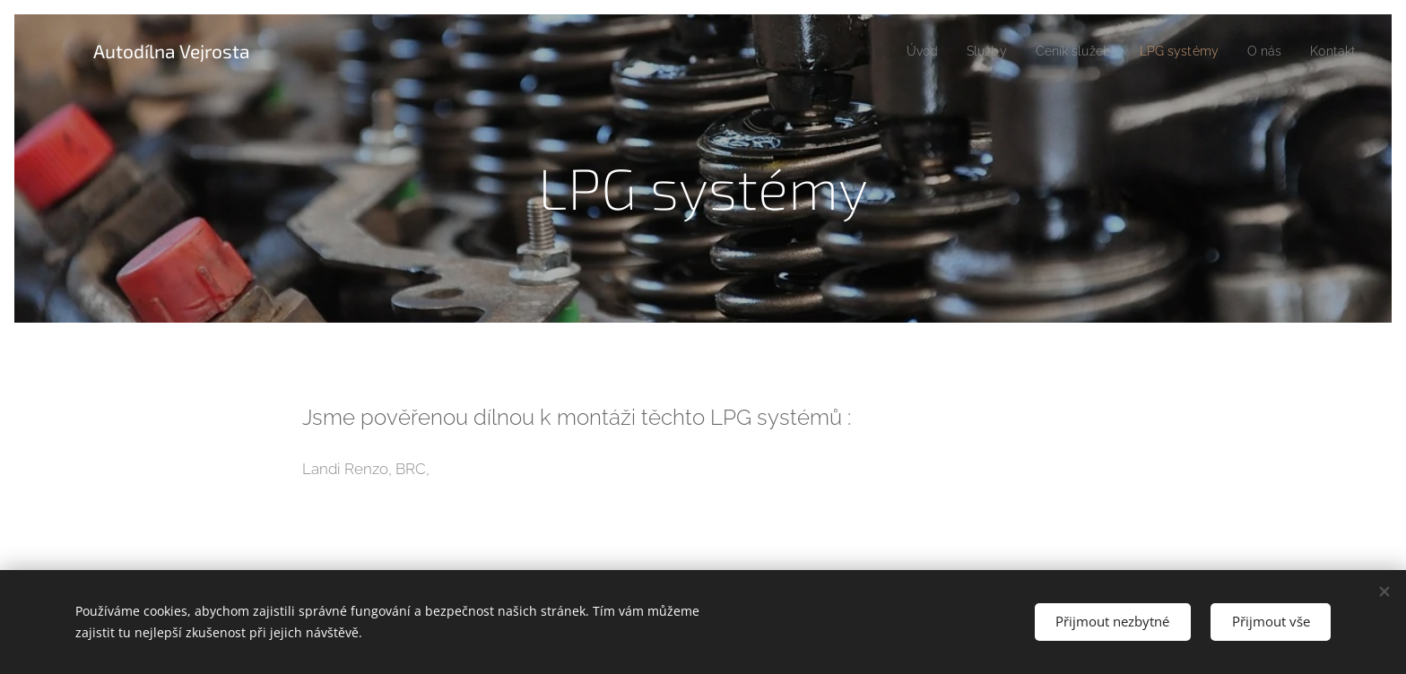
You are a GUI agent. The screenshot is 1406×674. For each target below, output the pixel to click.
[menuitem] (898, 51)
